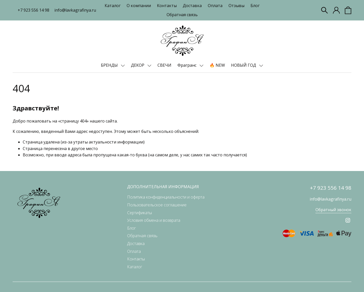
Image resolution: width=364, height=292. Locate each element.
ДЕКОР (138, 65)
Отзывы (236, 5)
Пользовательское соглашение (157, 205)
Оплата (215, 5)
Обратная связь (182, 14)
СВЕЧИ (164, 65)
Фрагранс (187, 65)
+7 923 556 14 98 (33, 10)
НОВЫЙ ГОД (244, 65)
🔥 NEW (217, 65)
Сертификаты (139, 212)
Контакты (167, 5)
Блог (255, 5)
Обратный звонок (333, 209)
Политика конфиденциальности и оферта (165, 197)
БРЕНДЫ (110, 65)
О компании (139, 5)
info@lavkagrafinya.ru (75, 10)
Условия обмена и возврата (153, 220)
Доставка (192, 5)
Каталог (113, 5)
